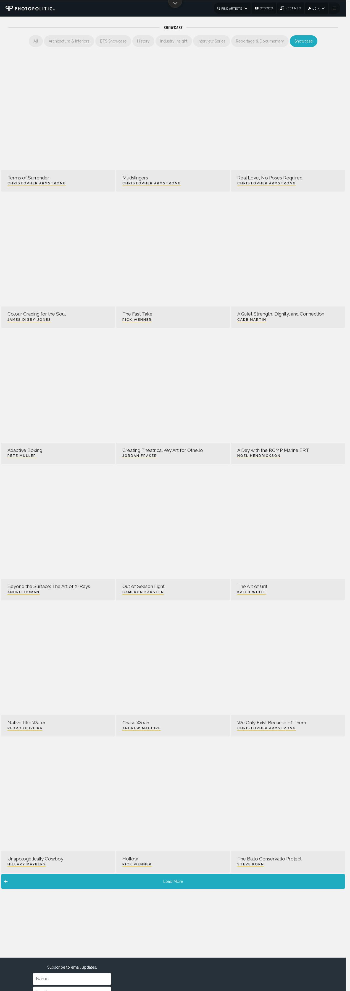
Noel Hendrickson (259, 456)
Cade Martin (251, 320)
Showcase (303, 41)
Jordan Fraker (139, 456)
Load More (93, 881)
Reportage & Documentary (260, 41)
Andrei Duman (23, 592)
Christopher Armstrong (36, 183)
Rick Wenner (137, 320)
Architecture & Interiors (69, 41)
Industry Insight (173, 41)
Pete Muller (21, 456)
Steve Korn (250, 864)
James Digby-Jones (29, 320)
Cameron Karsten (143, 592)
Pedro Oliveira (25, 728)
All (35, 41)
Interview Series (211, 41)
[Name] (72, 979)
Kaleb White (251, 592)
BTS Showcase (113, 41)
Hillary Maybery (26, 864)
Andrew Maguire (141, 728)
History (143, 41)
